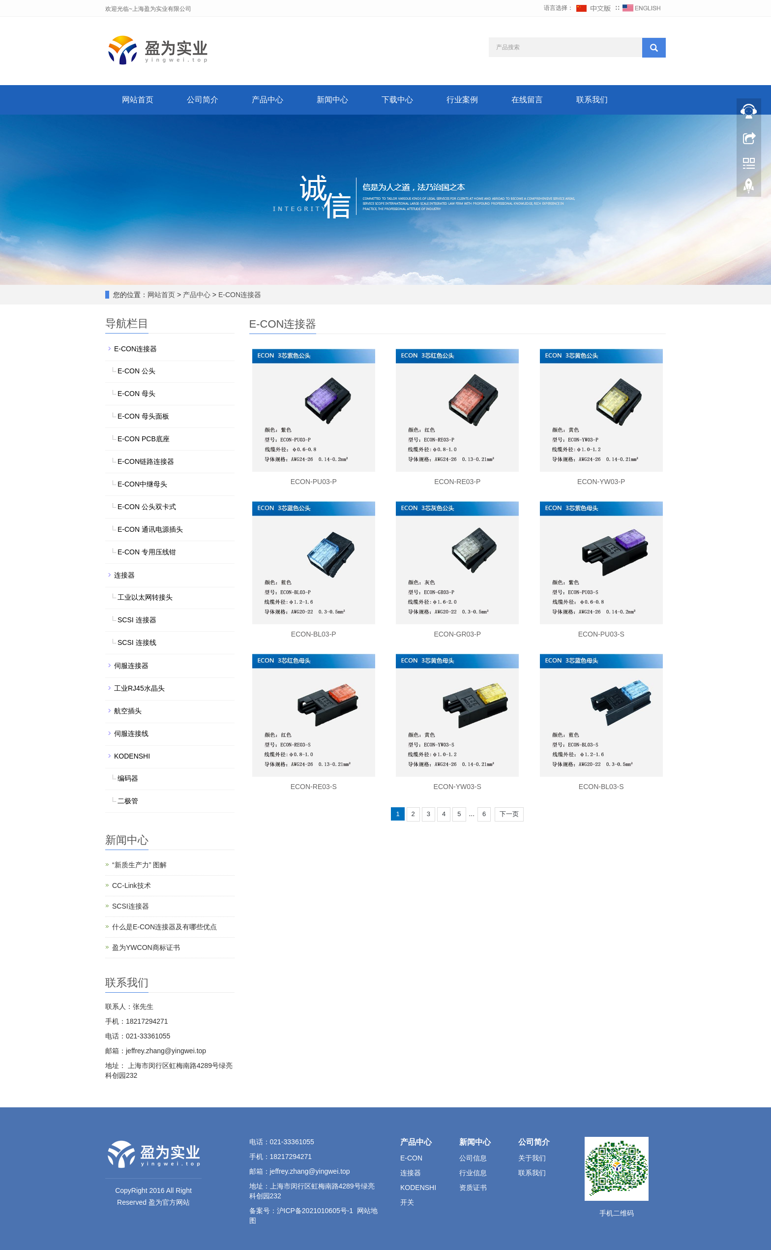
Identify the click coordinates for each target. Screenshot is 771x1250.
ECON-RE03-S (314, 787)
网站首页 (137, 99)
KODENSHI (132, 756)
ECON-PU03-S (601, 634)
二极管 (128, 801)
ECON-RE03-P (457, 482)
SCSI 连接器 (137, 620)
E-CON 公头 (136, 371)
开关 (407, 1202)
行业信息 (473, 1173)
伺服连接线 (131, 733)
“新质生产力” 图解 (139, 865)
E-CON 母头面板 (143, 416)
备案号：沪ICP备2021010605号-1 (301, 1211)
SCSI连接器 (130, 906)
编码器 (128, 778)
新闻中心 (332, 99)
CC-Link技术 (131, 885)
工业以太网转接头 (145, 597)
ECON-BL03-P (313, 634)
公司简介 (202, 99)
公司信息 (473, 1158)
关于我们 (532, 1158)
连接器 (124, 575)
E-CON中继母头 (142, 484)
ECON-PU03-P (314, 482)
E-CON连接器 (238, 295)
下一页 (509, 814)
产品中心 (267, 99)
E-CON (411, 1158)
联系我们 (592, 99)
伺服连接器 (131, 666)
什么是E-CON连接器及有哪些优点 (164, 927)
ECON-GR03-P (457, 634)
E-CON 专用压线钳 (147, 552)
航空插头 (128, 711)
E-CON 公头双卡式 (147, 507)
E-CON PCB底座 (144, 439)
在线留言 (527, 99)
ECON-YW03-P (601, 482)
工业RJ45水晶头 (139, 688)
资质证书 (473, 1187)
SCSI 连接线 (137, 642)
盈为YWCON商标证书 (146, 947)
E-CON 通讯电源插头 (150, 529)
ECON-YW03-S (457, 787)
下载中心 (397, 99)
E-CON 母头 (136, 393)
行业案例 (462, 99)
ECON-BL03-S (601, 787)
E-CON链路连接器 (146, 461)
